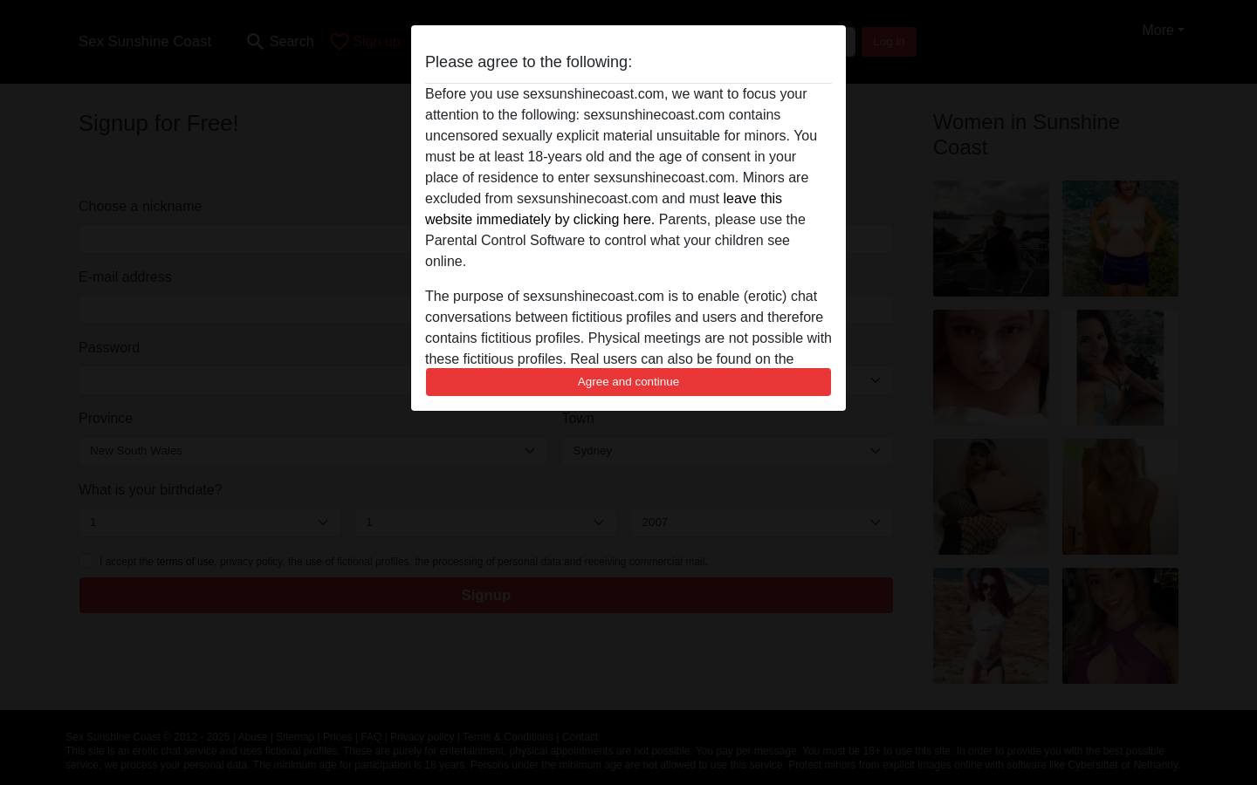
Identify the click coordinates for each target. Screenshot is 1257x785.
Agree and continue (628, 381)
